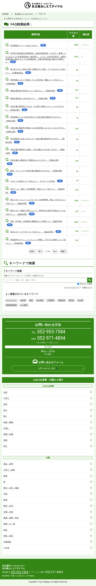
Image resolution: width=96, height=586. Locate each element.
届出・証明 (8, 464)
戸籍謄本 (50, 300)
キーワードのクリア (71, 287)
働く (5, 416)
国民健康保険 (11, 305)
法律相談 (7, 542)
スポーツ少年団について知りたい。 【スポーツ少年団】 (34, 181)
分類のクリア (87, 287)
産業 (5, 476)
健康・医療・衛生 (11, 518)
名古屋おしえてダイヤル (48, 6)
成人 (5, 410)
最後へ (63, 251)
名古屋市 (5, 14)
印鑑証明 (61, 300)
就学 (5, 404)
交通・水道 (8, 512)
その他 (6, 548)
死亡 (5, 446)
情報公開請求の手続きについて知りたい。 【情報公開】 (34, 91)
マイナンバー (11, 300)
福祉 (5, 530)
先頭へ (32, 251)
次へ (55, 251)
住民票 (23, 300)
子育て (6, 398)
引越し (6, 428)
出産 (5, 392)
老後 (5, 440)
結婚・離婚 (8, 422)
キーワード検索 (13, 271)
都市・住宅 (8, 506)
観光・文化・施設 (11, 488)
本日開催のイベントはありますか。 (25, 46)
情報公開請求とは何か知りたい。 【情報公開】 (30, 98)
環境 (5, 500)
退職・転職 (8, 434)
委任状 (71, 300)
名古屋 (80, 300)
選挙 (31, 300)
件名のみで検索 (86, 284)
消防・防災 (8, 536)
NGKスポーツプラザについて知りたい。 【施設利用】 (33, 232)
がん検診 (23, 305)
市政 (5, 494)
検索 (89, 280)
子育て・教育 (9, 470)
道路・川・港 (9, 524)
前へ (40, 251)
